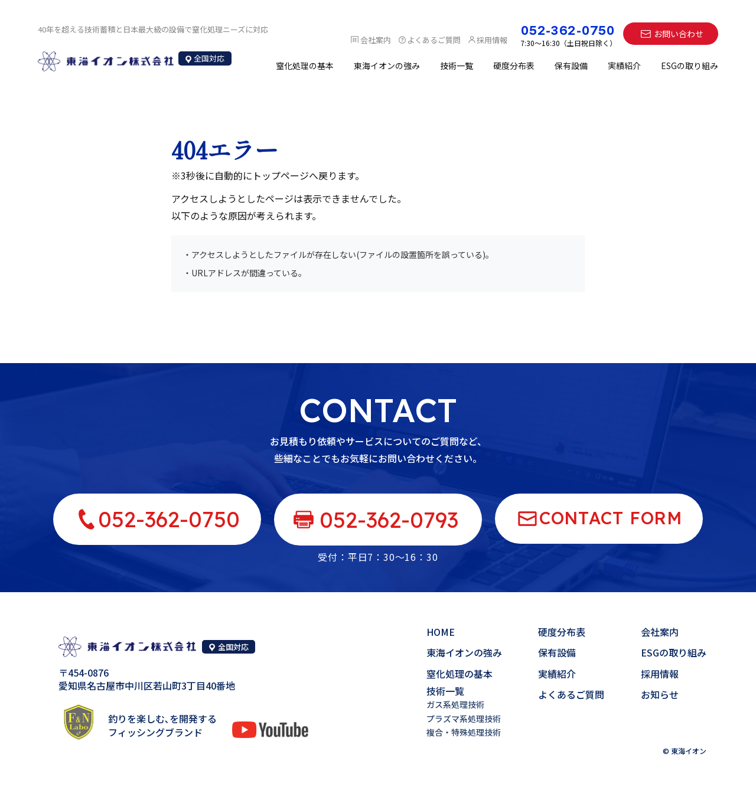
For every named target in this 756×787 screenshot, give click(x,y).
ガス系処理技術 (455, 704)
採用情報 (660, 674)
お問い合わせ (678, 34)
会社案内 (660, 632)
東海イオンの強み (387, 65)
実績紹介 (624, 65)
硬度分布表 (514, 65)
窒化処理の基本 (305, 65)
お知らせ (660, 694)
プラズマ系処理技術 (463, 718)
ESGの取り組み (689, 65)
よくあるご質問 (571, 694)
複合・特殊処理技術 (463, 732)
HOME (440, 632)
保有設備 (571, 65)
